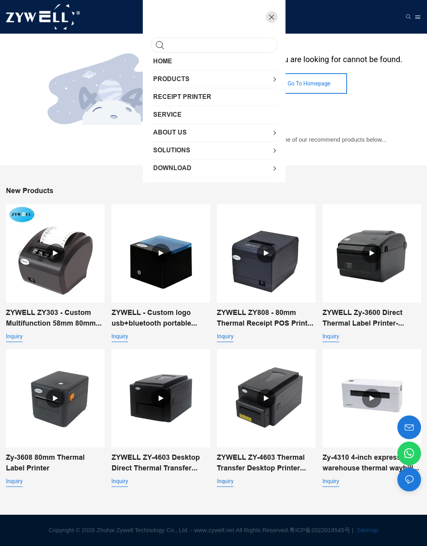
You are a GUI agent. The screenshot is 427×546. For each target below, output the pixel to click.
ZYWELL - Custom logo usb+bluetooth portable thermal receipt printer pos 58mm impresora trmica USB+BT (157, 318)
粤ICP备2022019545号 (319, 530)
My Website (247, 118)
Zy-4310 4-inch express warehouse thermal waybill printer (368, 463)
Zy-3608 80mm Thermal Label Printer (45, 462)
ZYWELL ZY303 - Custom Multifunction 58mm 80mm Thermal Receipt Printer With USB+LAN (55, 318)
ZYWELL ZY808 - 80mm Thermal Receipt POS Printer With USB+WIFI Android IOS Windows (265, 318)
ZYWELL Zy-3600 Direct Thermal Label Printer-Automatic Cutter (362, 318)
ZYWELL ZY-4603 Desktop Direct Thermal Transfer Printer (156, 463)
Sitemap (366, 530)
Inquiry (14, 336)
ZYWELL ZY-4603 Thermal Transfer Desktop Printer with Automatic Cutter (261, 463)
